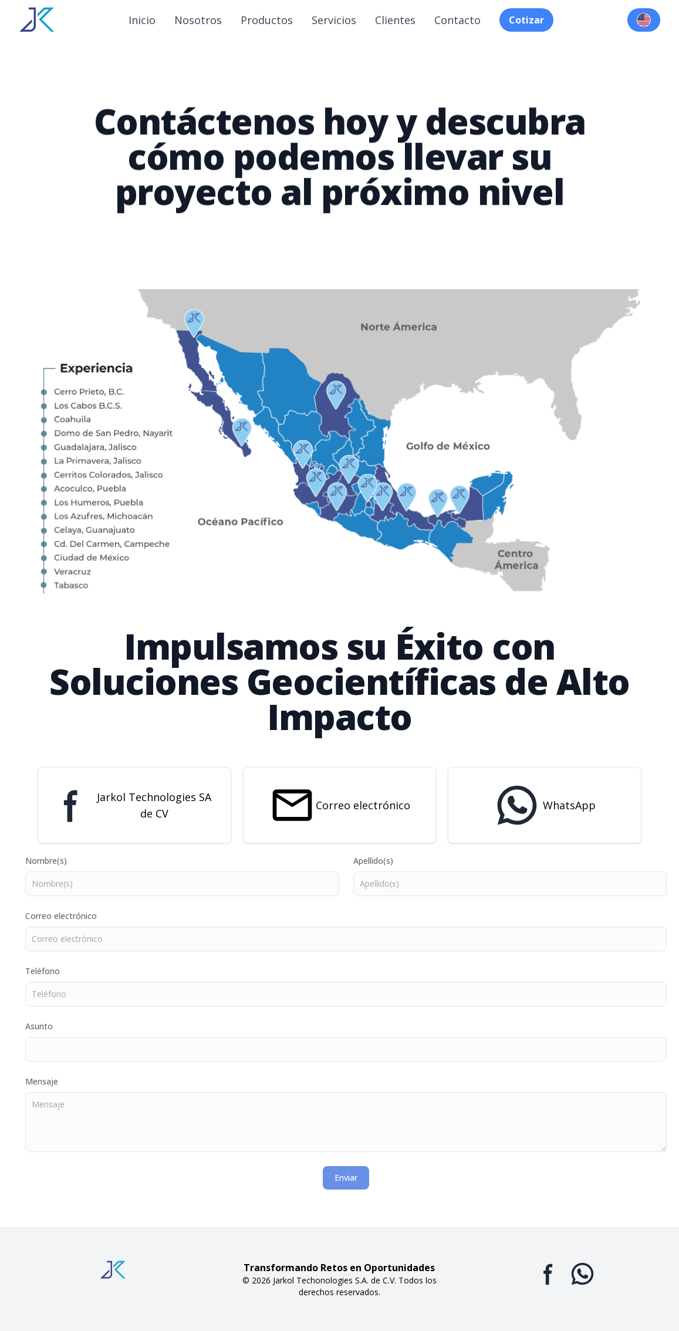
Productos (267, 20)
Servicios (334, 20)
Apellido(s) (383, 860)
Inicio (142, 20)
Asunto (49, 1026)
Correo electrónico (363, 805)
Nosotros (198, 20)
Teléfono (52, 971)
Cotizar (526, 19)
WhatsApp (569, 805)
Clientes (395, 20)
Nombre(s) (56, 860)
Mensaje (51, 1081)
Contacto (457, 20)
